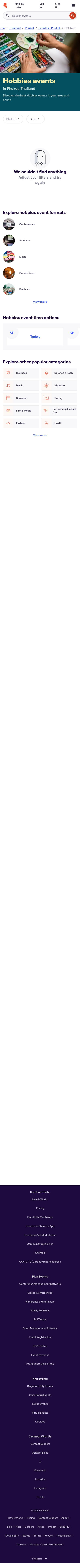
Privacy (49, 1535)
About (64, 1517)
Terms (37, 1535)
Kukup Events (40, 1403)
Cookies (21, 1544)
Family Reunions (40, 1310)
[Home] (5, 5)
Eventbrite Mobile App (40, 1217)
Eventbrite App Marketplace (40, 1235)
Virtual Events (40, 1412)
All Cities (40, 1421)
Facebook (40, 1470)
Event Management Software (40, 1328)
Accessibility (64, 1535)
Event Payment (40, 1355)
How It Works (40, 1199)
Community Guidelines (40, 1244)
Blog (9, 1526)
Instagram (40, 1488)
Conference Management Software (40, 1283)
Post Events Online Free (40, 1363)
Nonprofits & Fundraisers (40, 1301)
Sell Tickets (40, 1319)
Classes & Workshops (40, 1292)
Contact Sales (40, 1452)
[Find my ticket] (23, 5)
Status (26, 1535)
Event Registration (40, 1337)
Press (41, 1526)
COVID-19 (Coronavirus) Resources (40, 1261)
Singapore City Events (40, 1386)
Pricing (40, 1208)
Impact (52, 1526)
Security (64, 1526)
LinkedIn (40, 1479)
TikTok (40, 1497)
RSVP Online (40, 1346)
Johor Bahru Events (40, 1395)
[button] (13, 119)
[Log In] (43, 5)
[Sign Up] (59, 5)
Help (18, 1526)
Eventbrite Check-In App (40, 1226)
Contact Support (40, 1443)
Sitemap (40, 1252)
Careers (29, 1526)
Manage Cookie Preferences (46, 1544)
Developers (12, 1535)
